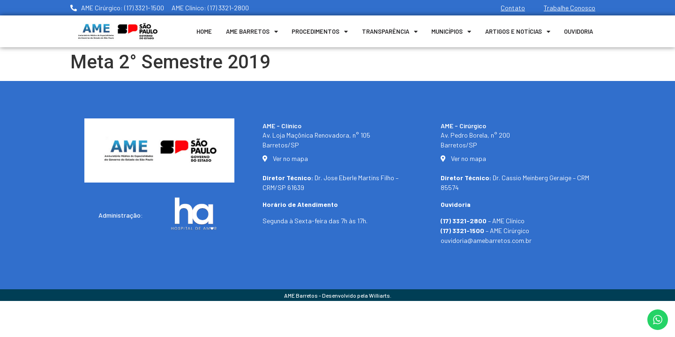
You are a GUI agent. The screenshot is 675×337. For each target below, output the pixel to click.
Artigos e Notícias (517, 31)
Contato (513, 8)
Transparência (390, 31)
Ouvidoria (578, 31)
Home (204, 31)
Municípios (451, 31)
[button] (655, 324)
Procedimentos (320, 31)
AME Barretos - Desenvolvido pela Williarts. (337, 295)
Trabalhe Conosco (569, 8)
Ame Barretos (252, 31)
